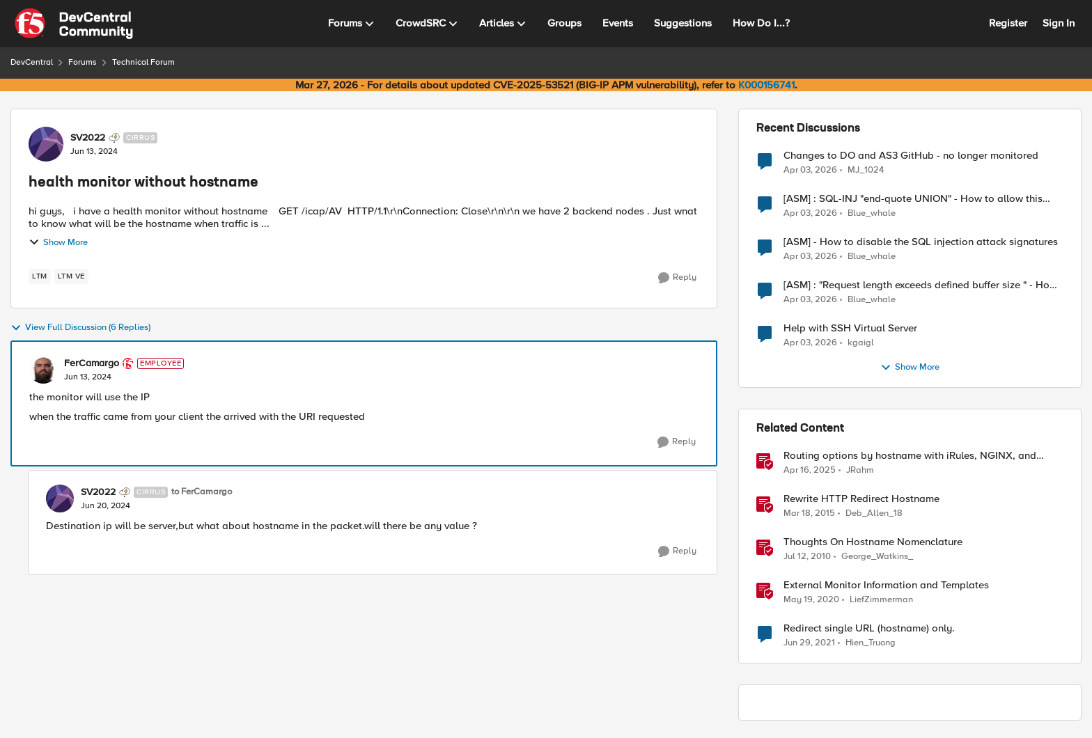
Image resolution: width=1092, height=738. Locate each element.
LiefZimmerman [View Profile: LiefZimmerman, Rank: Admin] (881, 600)
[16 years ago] (807, 557)
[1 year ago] (809, 470)
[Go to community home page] (73, 23)
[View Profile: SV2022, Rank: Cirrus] (46, 144)
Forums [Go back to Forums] (82, 62)
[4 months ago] (810, 169)
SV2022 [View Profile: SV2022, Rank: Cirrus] (87, 137)
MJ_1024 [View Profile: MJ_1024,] (866, 169)
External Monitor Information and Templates (886, 585)
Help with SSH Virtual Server (850, 328)
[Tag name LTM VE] (71, 276)
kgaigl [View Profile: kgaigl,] (861, 343)
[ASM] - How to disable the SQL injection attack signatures (920, 242)
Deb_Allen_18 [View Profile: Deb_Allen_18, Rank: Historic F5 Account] (874, 513)
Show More (58, 242)
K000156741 (766, 85)
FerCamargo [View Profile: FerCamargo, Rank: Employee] (91, 363)
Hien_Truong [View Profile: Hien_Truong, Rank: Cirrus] (870, 643)
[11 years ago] (809, 513)
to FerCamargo (201, 492)
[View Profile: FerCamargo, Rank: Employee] (43, 370)
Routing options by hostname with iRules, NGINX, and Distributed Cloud (909, 456)
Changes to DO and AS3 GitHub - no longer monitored (910, 156)
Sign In (1059, 23)
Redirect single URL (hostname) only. (869, 628)
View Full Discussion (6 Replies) (80, 327)
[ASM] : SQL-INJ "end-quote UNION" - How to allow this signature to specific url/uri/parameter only (913, 199)
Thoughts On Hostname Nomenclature (872, 542)
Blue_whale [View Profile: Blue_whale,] (872, 213)
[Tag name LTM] (40, 276)
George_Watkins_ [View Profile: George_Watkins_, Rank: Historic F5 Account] (877, 556)
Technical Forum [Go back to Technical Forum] (143, 62)
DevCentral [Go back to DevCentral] (31, 62)
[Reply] (677, 278)
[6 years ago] (811, 600)
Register (1008, 23)
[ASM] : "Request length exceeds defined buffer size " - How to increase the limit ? (920, 285)
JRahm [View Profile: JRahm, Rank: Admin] (860, 470)
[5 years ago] (809, 643)
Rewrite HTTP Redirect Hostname (861, 499)
